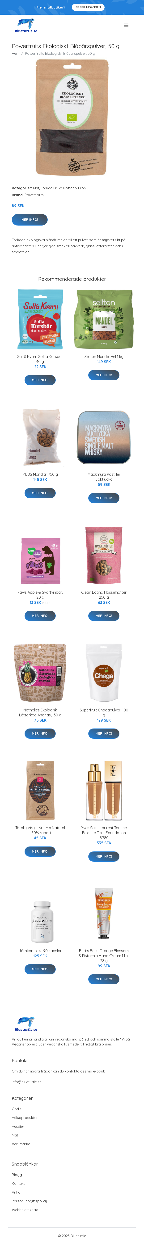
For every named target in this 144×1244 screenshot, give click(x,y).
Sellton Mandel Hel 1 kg (104, 356)
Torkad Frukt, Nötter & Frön (63, 188)
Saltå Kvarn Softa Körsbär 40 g (40, 359)
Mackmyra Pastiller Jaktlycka (104, 477)
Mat (36, 188)
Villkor (17, 1192)
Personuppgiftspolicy (29, 1201)
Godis (16, 1109)
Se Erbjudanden (88, 7)
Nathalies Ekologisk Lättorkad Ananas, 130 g (40, 712)
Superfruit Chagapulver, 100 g (104, 712)
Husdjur (18, 1126)
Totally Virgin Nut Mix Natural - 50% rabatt (40, 830)
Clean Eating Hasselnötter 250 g (104, 595)
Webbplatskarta (25, 1210)
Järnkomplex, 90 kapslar (40, 950)
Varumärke (21, 1144)
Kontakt (18, 1183)
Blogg (17, 1174)
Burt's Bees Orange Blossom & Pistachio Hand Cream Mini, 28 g (104, 955)
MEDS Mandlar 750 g (40, 474)
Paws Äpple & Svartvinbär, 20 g (40, 595)
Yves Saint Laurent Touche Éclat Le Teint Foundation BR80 (104, 832)
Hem (15, 53)
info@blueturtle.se (27, 1082)
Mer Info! (29, 219)
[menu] (126, 25)
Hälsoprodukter (25, 1117)
